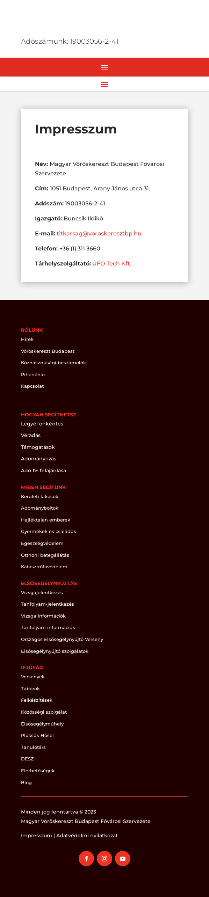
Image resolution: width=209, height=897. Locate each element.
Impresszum (36, 835)
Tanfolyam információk (48, 627)
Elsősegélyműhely (42, 724)
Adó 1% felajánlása (43, 470)
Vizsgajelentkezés (42, 592)
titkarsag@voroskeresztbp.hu (99, 233)
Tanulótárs (33, 747)
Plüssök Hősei (37, 735)
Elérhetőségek (38, 770)
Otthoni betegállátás (45, 555)
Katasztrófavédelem (44, 566)
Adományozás (38, 458)
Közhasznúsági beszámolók (53, 362)
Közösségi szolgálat (44, 712)
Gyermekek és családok (48, 531)
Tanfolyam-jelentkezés (47, 604)
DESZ (27, 758)
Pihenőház (33, 374)
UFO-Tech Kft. (111, 263)
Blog (26, 782)
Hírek (27, 339)
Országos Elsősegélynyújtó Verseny (62, 639)
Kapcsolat (32, 386)
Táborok (30, 688)
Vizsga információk (43, 616)
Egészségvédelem (42, 543)
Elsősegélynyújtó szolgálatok (54, 651)
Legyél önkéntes (42, 424)
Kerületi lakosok (39, 496)
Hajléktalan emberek (45, 520)
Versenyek (33, 676)
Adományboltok (39, 508)
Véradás (31, 435)
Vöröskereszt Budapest (47, 351)
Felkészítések (36, 700)
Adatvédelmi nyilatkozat (87, 835)
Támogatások (38, 447)
